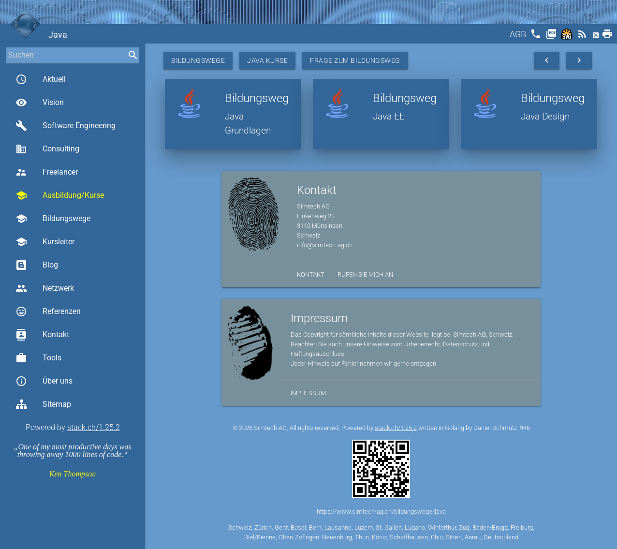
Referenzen (48, 311)
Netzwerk (44, 288)
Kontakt (42, 334)
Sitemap (43, 404)
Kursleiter (44, 241)
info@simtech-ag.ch (325, 245)
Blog (36, 265)
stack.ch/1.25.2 (93, 427)
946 (525, 427)
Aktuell (40, 79)
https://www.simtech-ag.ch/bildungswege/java (381, 511)
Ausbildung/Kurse (59, 195)
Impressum (308, 393)
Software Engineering (65, 125)
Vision (39, 102)
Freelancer (46, 172)
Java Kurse (267, 60)
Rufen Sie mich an (365, 274)
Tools (38, 358)
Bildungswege (52, 218)
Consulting (47, 149)
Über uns (44, 381)
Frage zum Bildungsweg (355, 60)
